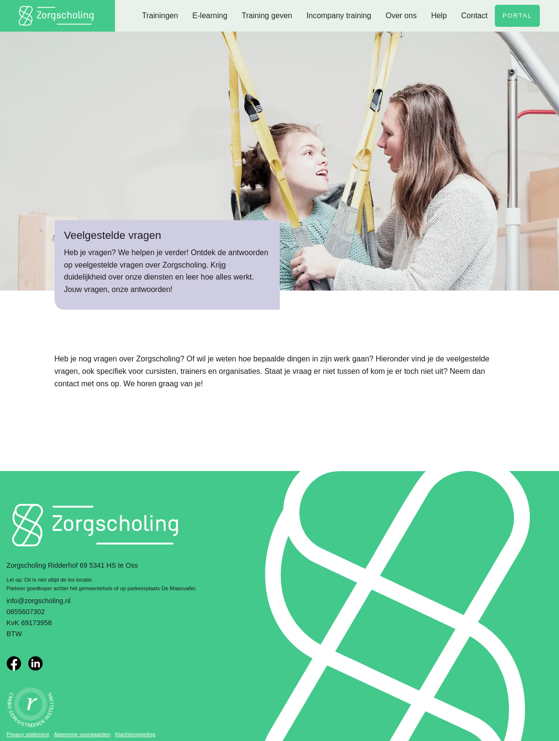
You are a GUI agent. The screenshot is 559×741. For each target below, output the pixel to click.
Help (439, 15)
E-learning (210, 15)
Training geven (267, 15)
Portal (517, 15)
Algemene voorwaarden (82, 734)
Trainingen (160, 15)
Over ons (401, 15)
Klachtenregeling (135, 734)
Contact (474, 15)
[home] (57, 16)
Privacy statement (28, 734)
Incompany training (339, 15)
